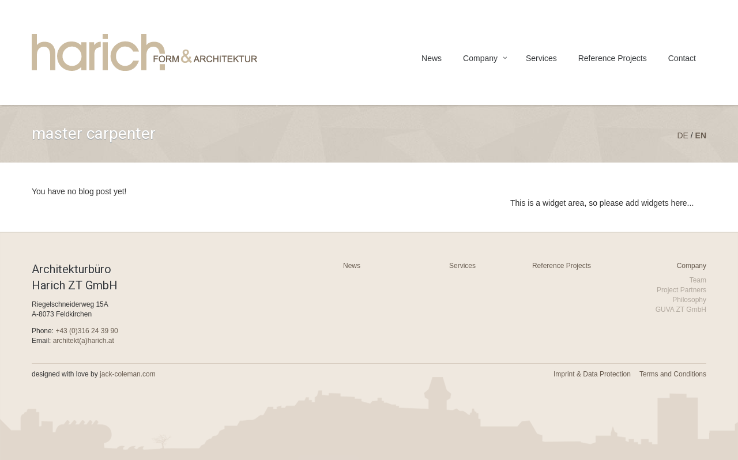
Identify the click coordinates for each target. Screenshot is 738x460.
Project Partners (681, 290)
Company (480, 58)
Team (698, 280)
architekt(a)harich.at (83, 341)
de (682, 135)
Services (541, 58)
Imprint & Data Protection (592, 374)
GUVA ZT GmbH (681, 310)
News (431, 58)
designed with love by (94, 374)
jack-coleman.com (128, 374)
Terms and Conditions (672, 374)
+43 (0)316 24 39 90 (86, 331)
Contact (682, 58)
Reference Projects (612, 58)
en (700, 135)
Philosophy (689, 300)
